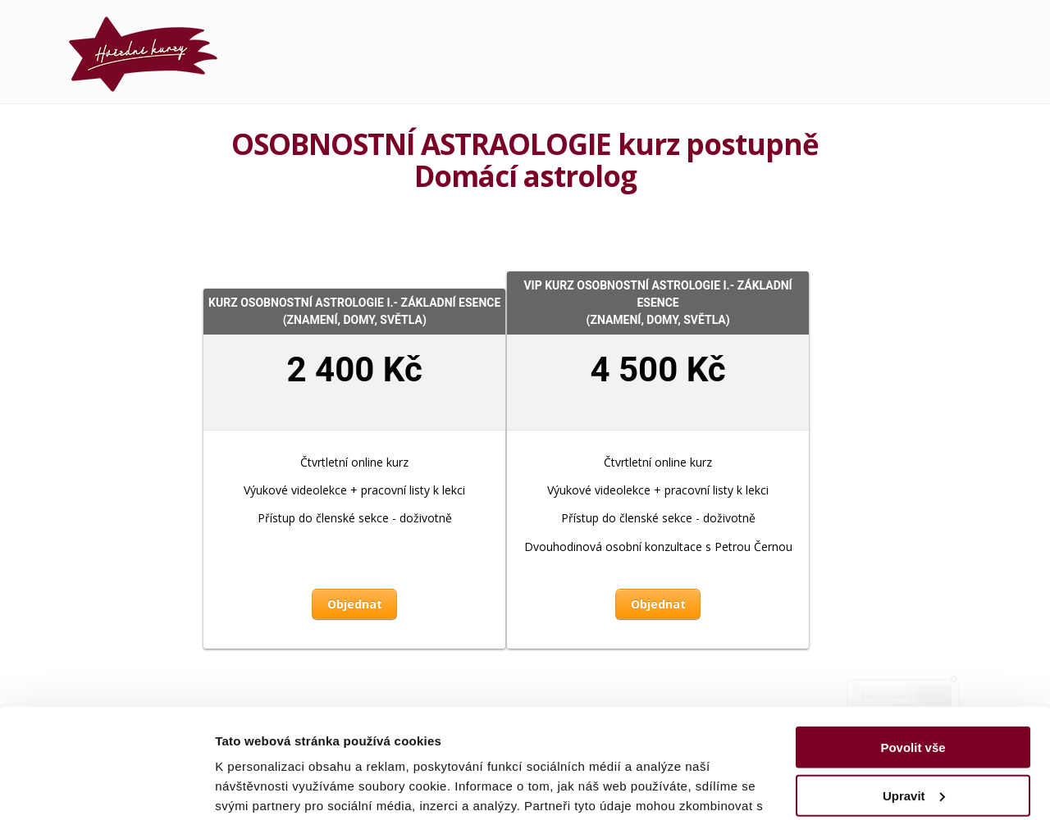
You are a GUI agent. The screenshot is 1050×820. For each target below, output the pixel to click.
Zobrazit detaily (261, 788)
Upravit (914, 692)
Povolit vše (912, 645)
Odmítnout (913, 741)
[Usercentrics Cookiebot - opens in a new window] (106, 788)
